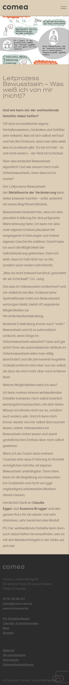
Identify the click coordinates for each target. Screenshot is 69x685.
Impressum (11, 660)
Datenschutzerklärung (18, 664)
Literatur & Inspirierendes (21, 623)
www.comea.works (16, 608)
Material (8, 650)
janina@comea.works (17, 603)
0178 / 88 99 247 (14, 599)
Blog (6, 628)
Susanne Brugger (33, 509)
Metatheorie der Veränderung (32, 192)
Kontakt (8, 633)
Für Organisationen (16, 618)
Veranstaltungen (14, 655)
